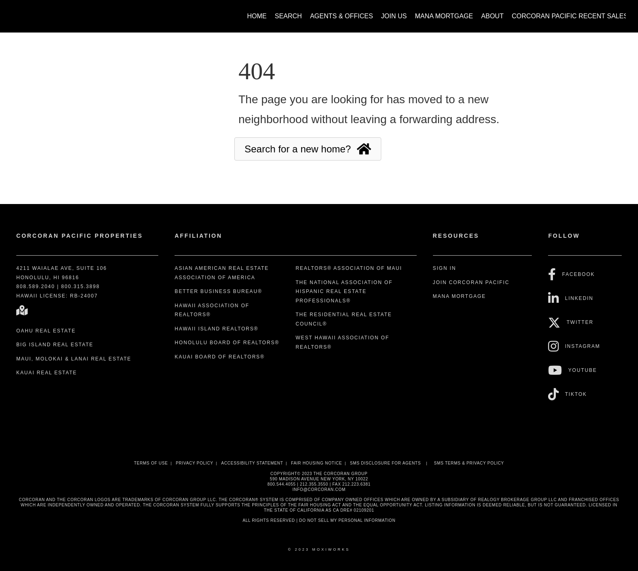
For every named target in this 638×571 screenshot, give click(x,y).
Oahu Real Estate (46, 331)
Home (257, 16)
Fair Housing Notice (316, 463)
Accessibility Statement (252, 463)
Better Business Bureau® (218, 291)
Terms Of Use (151, 463)
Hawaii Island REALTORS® (216, 329)
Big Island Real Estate (54, 344)
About (492, 16)
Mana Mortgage (444, 16)
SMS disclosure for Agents (385, 463)
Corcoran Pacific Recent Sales (570, 16)
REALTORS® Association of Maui (348, 268)
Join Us (394, 16)
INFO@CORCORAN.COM (319, 489)
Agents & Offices (341, 16)
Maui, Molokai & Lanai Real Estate (73, 359)
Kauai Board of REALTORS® (219, 357)
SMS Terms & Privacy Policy (469, 463)
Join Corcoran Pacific (471, 282)
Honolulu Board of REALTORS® (227, 342)
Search (288, 16)
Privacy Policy (194, 463)
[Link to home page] (16, 12)
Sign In (444, 268)
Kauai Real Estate (46, 373)
